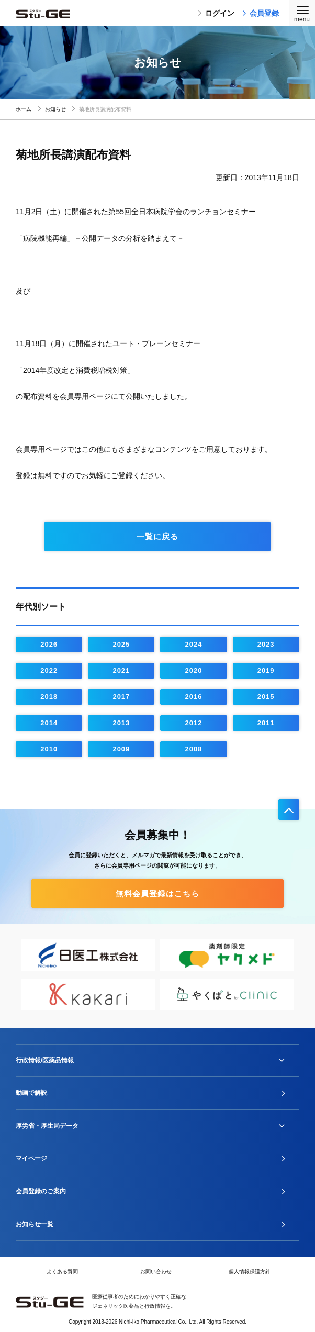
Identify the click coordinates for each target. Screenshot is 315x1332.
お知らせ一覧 (34, 1224)
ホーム (23, 109)
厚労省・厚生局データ (47, 1125)
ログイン (216, 13)
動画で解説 (31, 1092)
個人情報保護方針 (250, 1271)
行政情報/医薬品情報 (45, 1060)
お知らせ (55, 109)
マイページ (31, 1158)
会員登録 (260, 13)
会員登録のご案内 (41, 1191)
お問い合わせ (156, 1271)
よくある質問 (62, 1271)
